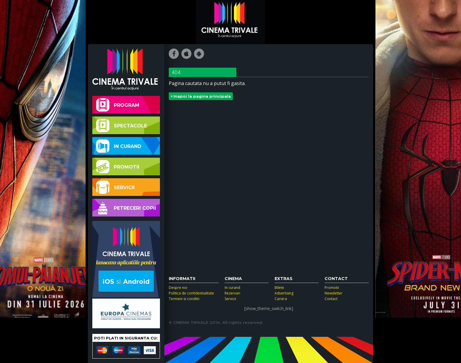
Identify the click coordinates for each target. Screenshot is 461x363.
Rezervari (232, 293)
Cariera (281, 298)
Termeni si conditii (184, 298)
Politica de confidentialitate (191, 293)
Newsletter (334, 293)
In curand (118, 146)
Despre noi (178, 287)
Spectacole (121, 125)
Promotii (117, 166)
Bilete (279, 287)
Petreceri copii (126, 207)
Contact (331, 298)
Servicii (115, 187)
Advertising (284, 293)
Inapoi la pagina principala (201, 96)
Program (117, 104)
